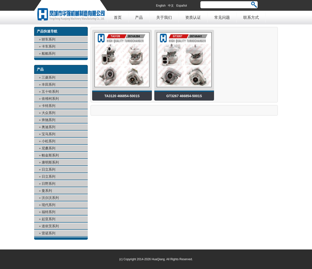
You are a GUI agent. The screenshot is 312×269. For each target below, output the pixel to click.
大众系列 (48, 113)
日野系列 (48, 184)
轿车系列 (48, 39)
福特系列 (48, 212)
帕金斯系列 (50, 155)
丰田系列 (48, 84)
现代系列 (48, 205)
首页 (118, 17)
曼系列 (47, 191)
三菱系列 (48, 77)
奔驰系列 (48, 120)
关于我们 (164, 17)
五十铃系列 (50, 91)
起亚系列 (48, 219)
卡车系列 (48, 46)
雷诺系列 (48, 233)
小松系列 (48, 141)
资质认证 (193, 17)
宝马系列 (48, 134)
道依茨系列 (50, 226)
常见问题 (222, 17)
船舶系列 (48, 53)
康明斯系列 (50, 162)
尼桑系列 (48, 148)
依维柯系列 (50, 99)
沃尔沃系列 (50, 198)
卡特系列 (48, 106)
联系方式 (251, 17)
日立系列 (48, 169)
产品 (139, 17)
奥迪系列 (48, 127)
